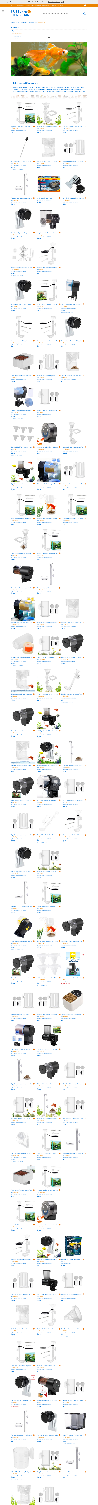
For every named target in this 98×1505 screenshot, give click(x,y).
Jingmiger (41, 486)
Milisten (65, 306)
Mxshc (66, 1120)
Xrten (40, 802)
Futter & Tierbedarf (16, 22)
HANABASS (16, 1155)
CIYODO (15, 449)
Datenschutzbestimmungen (55, 2)
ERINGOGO (66, 696)
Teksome (65, 1016)
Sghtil (40, 733)
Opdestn (41, 1296)
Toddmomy (16, 269)
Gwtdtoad (15, 1296)
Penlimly (41, 1051)
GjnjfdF (41, 306)
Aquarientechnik (33, 22)
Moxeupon (42, 1192)
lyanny (15, 555)
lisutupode (16, 343)
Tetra (64, 980)
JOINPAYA (15, 412)
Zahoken (15, 696)
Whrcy (41, 269)
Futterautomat (42, 22)
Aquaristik (24, 22)
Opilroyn (41, 943)
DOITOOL (65, 1331)
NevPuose (15, 1261)
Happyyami (16, 943)
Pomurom (16, 624)
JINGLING (15, 1331)
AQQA (40, 1402)
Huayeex (67, 1402)
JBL (64, 1261)
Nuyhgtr (15, 837)
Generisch (15, 128)
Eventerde (41, 1331)
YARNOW (15, 163)
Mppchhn (41, 163)
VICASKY (15, 659)
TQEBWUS (66, 377)
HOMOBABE (42, 980)
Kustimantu (68, 486)
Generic (15, 377)
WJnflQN (15, 306)
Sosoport (41, 837)
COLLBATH (68, 1437)
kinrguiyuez (42, 235)
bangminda (16, 1051)
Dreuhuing (42, 659)
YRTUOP (15, 873)
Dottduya (41, 1086)
